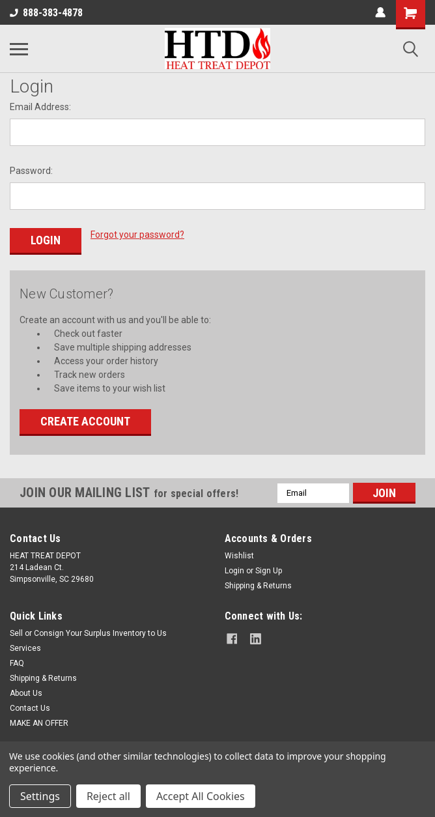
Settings (40, 796)
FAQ (17, 661)
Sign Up (268, 568)
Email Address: (40, 107)
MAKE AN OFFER (39, 721)
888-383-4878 (46, 13)
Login (234, 568)
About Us (26, 691)
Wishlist (239, 553)
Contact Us (30, 706)
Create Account (85, 419)
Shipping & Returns (258, 583)
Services (25, 646)
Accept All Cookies (200, 796)
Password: (31, 170)
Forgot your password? (137, 234)
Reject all (108, 796)
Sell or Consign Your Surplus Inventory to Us (88, 631)
